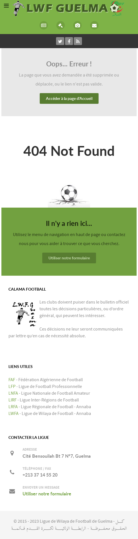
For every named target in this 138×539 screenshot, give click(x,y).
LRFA (13, 406)
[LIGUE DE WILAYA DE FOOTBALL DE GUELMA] (69, 7)
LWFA (13, 413)
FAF (11, 379)
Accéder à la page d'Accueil (69, 98)
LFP (11, 386)
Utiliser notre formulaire (69, 257)
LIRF (12, 400)
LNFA (13, 393)
